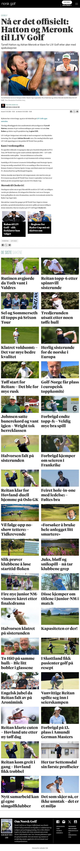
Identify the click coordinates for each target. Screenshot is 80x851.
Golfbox (64, 5)
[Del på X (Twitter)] (74, 111)
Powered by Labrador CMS (40, 848)
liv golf (14, 241)
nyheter (5, 241)
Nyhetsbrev (67, 2)
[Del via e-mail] (77, 111)
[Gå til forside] (9, 4)
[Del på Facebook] (71, 111)
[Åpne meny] (77, 3)
